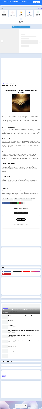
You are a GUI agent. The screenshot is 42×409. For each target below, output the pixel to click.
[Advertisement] (21, 66)
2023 (4, 375)
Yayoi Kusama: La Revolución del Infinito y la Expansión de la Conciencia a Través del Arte (23, 331)
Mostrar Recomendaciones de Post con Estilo (21, 26)
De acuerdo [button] (36, 2)
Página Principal (5, 83)
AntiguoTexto (12, 198)
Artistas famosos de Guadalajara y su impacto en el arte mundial (20, 335)
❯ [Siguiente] (39, 41)
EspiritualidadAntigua (31, 198)
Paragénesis (10, 325)
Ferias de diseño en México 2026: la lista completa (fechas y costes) (21, 345)
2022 (4, 376)
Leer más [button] (16, 2)
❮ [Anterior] (2, 41)
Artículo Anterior (5, 205)
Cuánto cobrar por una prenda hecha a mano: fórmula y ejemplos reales (21, 315)
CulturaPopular (25, 198)
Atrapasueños (11, 320)
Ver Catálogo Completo (21, 219)
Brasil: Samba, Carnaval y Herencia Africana (16, 349)
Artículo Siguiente (36, 205)
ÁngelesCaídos (11, 83)
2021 (3, 377)
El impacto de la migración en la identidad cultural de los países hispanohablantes (23, 340)
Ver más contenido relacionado (21, 212)
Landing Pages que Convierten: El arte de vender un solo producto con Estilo (22, 354)
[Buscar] (19, 8)
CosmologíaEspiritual (18, 198)
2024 (4, 374)
